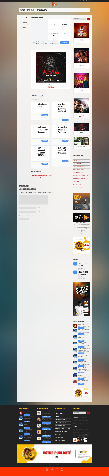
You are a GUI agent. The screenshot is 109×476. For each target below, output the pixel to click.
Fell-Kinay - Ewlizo (42, 105)
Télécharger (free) (46, 416)
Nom (38, 207)
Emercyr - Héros (82, 264)
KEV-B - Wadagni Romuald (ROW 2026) (42, 151)
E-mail (38, 211)
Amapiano (34, 95)
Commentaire (52, 196)
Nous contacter (42, 10)
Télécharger (64, 42)
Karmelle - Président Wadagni (62, 129)
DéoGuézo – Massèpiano (37, 174)
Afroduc (75, 426)
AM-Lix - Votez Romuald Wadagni (62, 108)
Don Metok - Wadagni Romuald (63, 150)
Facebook (80, 437)
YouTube (75, 437)
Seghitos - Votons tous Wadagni (42, 129)
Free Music (30, 10)
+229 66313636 (86, 434)
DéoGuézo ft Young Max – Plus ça (39, 177)
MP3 (41, 95)
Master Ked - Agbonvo (83, 273)
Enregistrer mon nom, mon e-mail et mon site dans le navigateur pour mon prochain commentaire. (40, 215)
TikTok (84, 437)
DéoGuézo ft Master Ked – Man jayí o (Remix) (42, 175)
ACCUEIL (22, 10)
